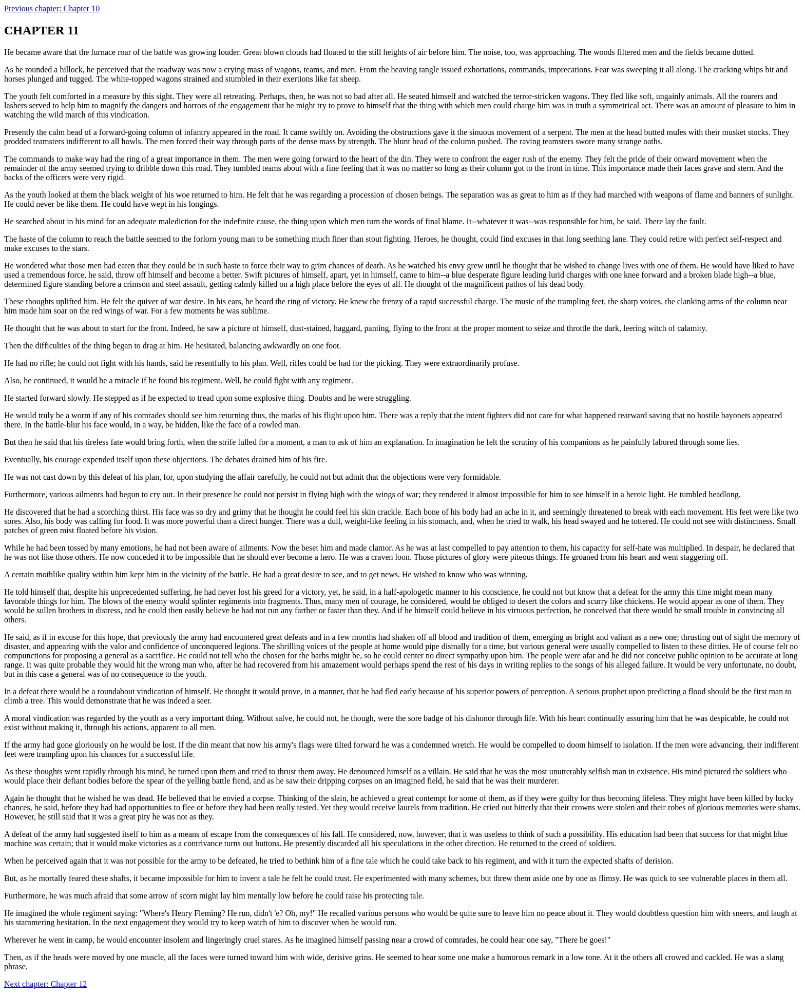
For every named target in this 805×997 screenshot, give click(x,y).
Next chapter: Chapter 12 (45, 984)
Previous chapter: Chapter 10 (52, 8)
